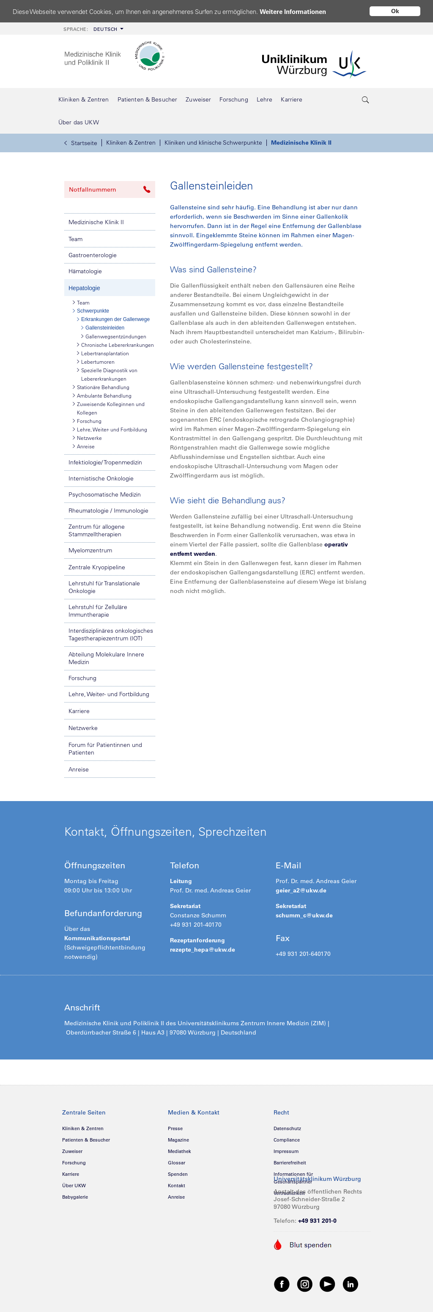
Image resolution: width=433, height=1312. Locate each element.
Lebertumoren (96, 361)
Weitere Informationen (293, 12)
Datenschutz (287, 1128)
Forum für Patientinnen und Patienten (105, 748)
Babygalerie (75, 1197)
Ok (395, 11)
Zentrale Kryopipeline (97, 567)
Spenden (178, 1174)
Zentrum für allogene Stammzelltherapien (97, 530)
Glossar (176, 1163)
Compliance (287, 1140)
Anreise (84, 446)
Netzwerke (87, 438)
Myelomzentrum (90, 550)
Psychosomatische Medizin (105, 494)
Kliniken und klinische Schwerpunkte (213, 142)
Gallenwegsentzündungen (113, 336)
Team (75, 239)
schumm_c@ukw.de (304, 915)
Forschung (87, 421)
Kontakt (176, 1185)
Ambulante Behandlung (102, 395)
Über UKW (74, 1185)
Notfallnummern (110, 189)
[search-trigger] (366, 99)
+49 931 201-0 (317, 1220)
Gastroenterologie (93, 255)
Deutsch (90, 29)
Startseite (80, 143)
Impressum (286, 1151)
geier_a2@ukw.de (301, 890)
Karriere (79, 711)
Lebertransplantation (103, 353)
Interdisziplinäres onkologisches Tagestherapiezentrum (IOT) (111, 634)
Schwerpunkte (91, 311)
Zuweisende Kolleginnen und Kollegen (109, 408)
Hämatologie (85, 271)
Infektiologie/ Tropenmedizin (105, 462)
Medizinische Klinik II (301, 142)
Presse (175, 1128)
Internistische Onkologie (101, 478)
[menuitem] (93, 28)
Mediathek (179, 1151)
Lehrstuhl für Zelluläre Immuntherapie (98, 610)
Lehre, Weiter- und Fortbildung (110, 429)
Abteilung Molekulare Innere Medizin (106, 658)
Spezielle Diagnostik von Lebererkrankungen (107, 374)
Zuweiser (72, 1151)
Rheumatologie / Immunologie (108, 510)
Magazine (178, 1140)
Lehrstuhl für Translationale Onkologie (104, 587)
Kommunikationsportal (97, 938)
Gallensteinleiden (102, 328)
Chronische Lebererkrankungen (115, 344)
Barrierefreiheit (290, 1163)
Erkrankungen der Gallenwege (113, 319)
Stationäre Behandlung (101, 387)
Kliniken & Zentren (131, 142)
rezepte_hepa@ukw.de (202, 949)
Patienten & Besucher (86, 1140)
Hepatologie (84, 288)
